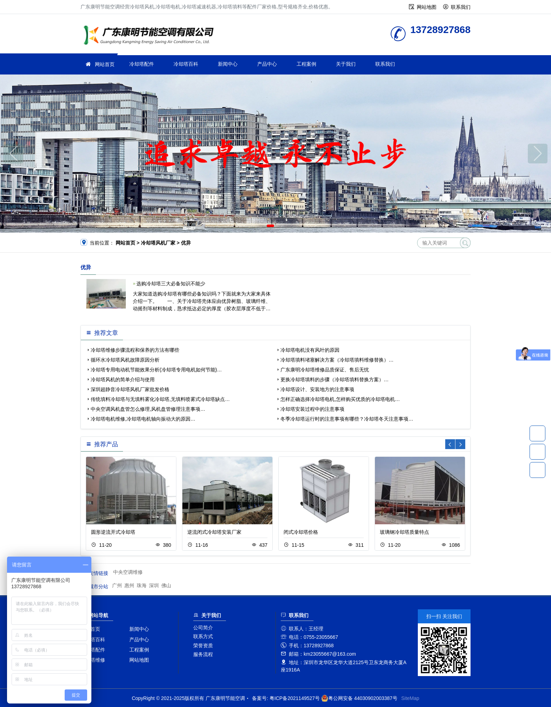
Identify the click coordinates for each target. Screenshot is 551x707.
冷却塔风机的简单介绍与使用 (123, 379)
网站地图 (426, 7)
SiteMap (410, 698)
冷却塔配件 (141, 64)
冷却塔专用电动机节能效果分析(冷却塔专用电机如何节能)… (156, 369)
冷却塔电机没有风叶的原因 (309, 350)
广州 (117, 585)
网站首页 (105, 64)
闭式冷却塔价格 (301, 532)
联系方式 (203, 636)
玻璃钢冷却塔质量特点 (404, 532)
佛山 (166, 585)
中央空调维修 (128, 572)
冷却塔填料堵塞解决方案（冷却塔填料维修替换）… (337, 360)
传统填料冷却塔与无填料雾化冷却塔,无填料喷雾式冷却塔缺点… (160, 399)
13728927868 (537, 433)
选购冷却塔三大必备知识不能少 (170, 283)
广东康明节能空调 (150, 36)
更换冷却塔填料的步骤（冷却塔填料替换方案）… (334, 379)
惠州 (129, 585)
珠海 (142, 585)
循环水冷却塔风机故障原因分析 (125, 360)
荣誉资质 (203, 645)
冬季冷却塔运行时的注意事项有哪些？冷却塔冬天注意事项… (346, 419)
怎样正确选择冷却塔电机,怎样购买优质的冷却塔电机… (340, 399)
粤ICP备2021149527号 (295, 698)
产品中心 (267, 64)
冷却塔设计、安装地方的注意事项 (317, 389)
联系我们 (461, 7)
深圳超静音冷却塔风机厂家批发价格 (130, 389)
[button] (270, 226)
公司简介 (203, 627)
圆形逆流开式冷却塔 (113, 532)
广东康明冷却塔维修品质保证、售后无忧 (324, 369)
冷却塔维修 (92, 660)
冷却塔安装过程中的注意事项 (312, 409)
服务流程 (203, 654)
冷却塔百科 (186, 64)
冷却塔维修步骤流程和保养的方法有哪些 (135, 350)
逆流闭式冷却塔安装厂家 (214, 532)
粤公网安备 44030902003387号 (359, 698)
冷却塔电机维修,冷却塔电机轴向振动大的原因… (143, 419)
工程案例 (306, 64)
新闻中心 (228, 64)
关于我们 (346, 64)
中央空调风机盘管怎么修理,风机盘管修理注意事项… (148, 409)
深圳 (154, 585)
